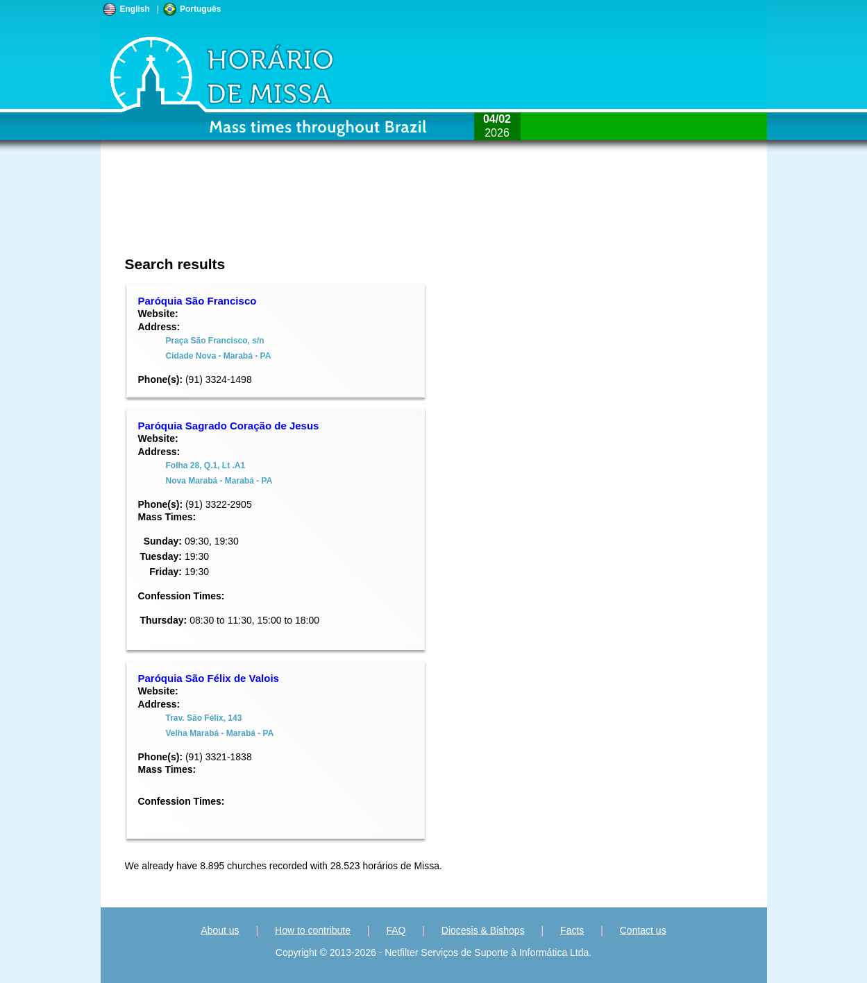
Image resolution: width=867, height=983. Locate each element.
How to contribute (313, 930)
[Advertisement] (341, 211)
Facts (572, 930)
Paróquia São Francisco (197, 301)
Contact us (643, 930)
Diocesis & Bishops (483, 930)
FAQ (395, 930)
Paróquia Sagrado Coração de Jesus (228, 425)
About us (220, 930)
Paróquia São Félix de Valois (208, 678)
